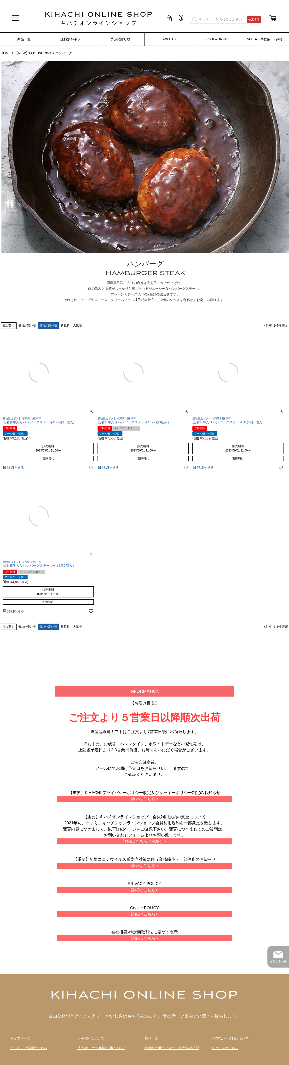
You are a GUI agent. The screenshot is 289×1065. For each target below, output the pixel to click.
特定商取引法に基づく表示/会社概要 (171, 1048)
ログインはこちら (225, 1048)
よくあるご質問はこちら (28, 1048)
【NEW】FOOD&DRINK (33, 53)
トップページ (20, 1038)
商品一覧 (24, 39)
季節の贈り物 (120, 39)
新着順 (65, 325)
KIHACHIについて (90, 1038)
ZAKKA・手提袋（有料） (265, 39)
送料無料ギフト (72, 39)
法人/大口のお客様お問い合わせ (101, 1048)
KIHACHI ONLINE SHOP (144, 996)
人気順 (77, 325)
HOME (6, 53)
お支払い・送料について (230, 1038)
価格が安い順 (27, 325)
